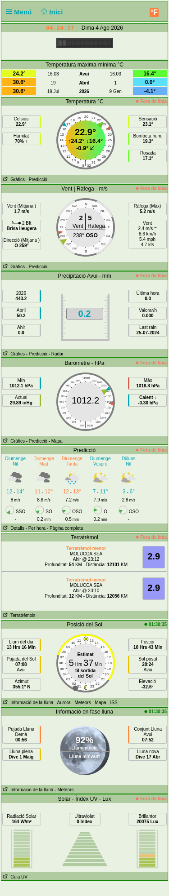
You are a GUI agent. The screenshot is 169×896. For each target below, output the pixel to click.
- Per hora (36, 528)
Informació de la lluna (27, 702)
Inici (51, 12)
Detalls (12, 528)
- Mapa (56, 441)
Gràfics (13, 179)
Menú (21, 12)
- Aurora (63, 702)
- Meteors (81, 702)
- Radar (56, 353)
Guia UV (14, 876)
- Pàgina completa (65, 528)
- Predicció (36, 179)
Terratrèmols (18, 615)
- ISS (112, 702)
